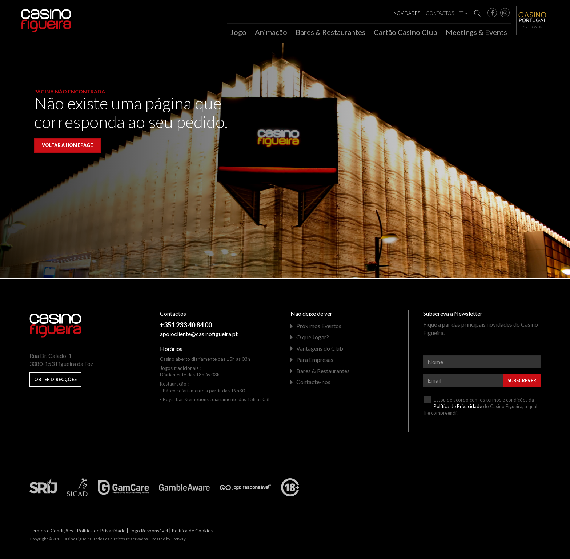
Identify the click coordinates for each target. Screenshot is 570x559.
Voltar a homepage (67, 147)
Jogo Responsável (148, 532)
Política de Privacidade (458, 408)
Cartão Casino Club (405, 32)
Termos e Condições (51, 532)
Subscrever (521, 382)
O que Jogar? (312, 338)
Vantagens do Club (319, 350)
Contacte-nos (313, 383)
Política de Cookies (192, 532)
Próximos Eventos (318, 327)
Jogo (238, 32)
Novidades (406, 13)
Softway (178, 540)
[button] (492, 12)
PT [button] (462, 13)
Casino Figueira (36, 15)
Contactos (440, 13)
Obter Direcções (55, 381)
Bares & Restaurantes (330, 32)
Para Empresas (314, 361)
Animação (271, 32)
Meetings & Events (476, 32)
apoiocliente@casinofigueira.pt (199, 335)
